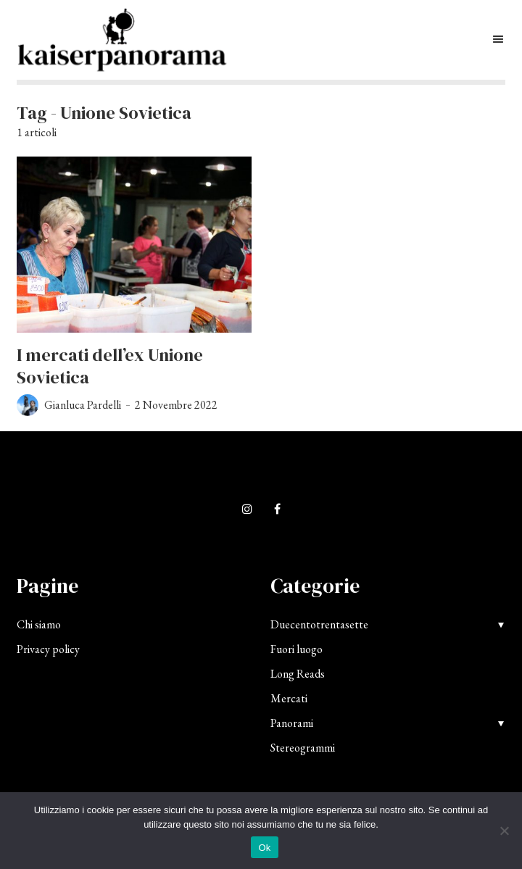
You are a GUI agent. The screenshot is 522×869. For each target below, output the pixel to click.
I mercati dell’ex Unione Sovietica (110, 366)
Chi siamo (39, 624)
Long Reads (297, 673)
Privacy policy (48, 649)
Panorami (291, 723)
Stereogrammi (302, 747)
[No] (504, 830)
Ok (264, 847)
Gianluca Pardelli (82, 404)
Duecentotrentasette (319, 624)
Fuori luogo (296, 649)
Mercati (288, 698)
